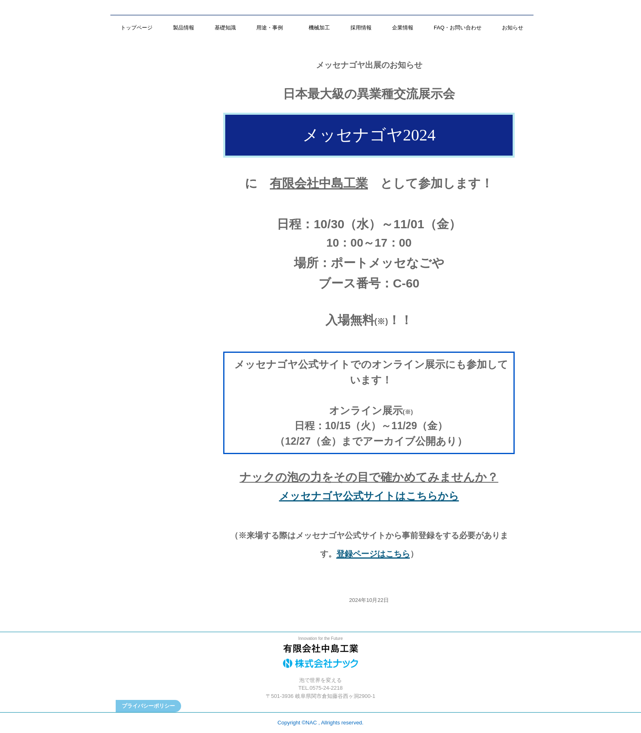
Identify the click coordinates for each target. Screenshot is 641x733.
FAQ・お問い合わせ (458, 28)
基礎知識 (225, 28)
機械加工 (319, 28)
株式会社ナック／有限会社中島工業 (320, 658)
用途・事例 (272, 28)
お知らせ (512, 28)
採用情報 (361, 28)
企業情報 (402, 28)
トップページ (136, 28)
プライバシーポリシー (148, 706)
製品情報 (183, 28)
